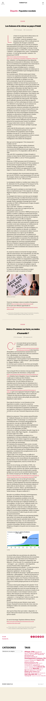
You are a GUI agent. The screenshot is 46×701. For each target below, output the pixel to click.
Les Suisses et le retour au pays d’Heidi (23, 28)
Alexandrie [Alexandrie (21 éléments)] (38, 665)
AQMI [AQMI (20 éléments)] (37, 667)
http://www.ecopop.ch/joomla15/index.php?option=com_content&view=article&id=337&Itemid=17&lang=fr (23, 63)
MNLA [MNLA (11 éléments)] (41, 682)
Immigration (10, 318)
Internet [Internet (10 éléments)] (42, 679)
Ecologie (23, 21)
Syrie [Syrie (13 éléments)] (39, 688)
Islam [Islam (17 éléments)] (26, 680)
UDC (36, 318)
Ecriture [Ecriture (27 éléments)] (33, 673)
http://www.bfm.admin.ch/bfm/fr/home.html (23, 308)
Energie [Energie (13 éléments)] (32, 675)
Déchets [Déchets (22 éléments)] (41, 668)
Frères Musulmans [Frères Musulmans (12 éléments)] (28, 679)
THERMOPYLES (23, 2)
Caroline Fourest (21, 640)
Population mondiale (27, 318)
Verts (9, 320)
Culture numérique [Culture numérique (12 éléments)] (33, 668)
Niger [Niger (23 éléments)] (27, 683)
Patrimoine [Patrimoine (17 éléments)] (33, 683)
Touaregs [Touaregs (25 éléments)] (28, 689)
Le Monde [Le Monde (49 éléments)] (40, 680)
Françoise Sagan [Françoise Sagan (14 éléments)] (28, 678)
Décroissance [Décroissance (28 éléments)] (29, 669)
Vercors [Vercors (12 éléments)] (38, 689)
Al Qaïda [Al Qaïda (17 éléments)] (31, 667)
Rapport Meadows (24, 642)
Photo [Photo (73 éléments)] (28, 685)
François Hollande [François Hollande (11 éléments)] (36, 678)
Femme (9, 642)
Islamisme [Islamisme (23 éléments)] (32, 680)
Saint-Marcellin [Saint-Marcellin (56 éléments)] (31, 688)
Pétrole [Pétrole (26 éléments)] (27, 686)
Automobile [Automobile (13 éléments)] (42, 667)
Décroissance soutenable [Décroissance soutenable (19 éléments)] (31, 670)
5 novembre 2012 (29, 34)
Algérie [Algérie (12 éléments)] (26, 667)
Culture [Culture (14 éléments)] (27, 668)
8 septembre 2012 (29, 347)
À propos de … (6, 652)
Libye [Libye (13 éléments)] (26, 682)
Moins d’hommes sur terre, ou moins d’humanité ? (23, 339)
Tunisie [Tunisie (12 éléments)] (34, 689)
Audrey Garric (15, 640)
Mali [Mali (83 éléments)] (36, 682)
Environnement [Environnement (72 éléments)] (31, 677)
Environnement (31, 317)
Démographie (17, 317)
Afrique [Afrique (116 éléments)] (30, 665)
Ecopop (26, 317)
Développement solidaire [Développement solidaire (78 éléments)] (35, 672)
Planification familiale (18, 318)
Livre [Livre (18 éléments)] (30, 682)
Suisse (33, 318)
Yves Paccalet (32, 642)
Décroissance (11, 317)
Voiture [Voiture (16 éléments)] (43, 689)
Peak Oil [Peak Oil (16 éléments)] (38, 683)
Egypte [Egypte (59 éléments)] (40, 674)
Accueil (4, 650)
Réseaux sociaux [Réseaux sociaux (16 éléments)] (35, 686)
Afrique (9, 640)
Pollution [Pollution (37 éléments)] (36, 685)
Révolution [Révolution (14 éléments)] (42, 686)
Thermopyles (19, 34)
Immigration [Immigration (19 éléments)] (36, 679)
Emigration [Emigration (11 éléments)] (27, 675)
